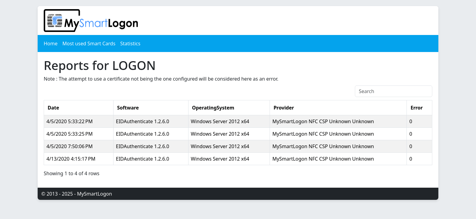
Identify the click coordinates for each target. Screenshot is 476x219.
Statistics (130, 43)
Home (51, 43)
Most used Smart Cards (89, 43)
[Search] (393, 91)
